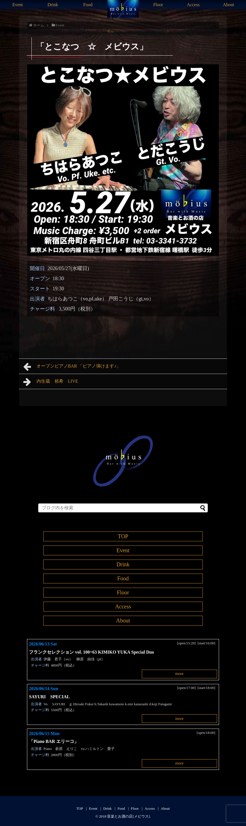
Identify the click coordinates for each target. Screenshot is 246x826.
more (179, 673)
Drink (52, 4)
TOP (123, 536)
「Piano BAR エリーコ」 (56, 741)
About (228, 4)
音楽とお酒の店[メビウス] (128, 816)
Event (17, 4)
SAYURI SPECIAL (49, 696)
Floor (158, 4)
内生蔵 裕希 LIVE (50, 381)
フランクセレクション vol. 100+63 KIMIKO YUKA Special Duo (91, 652)
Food (87, 4)
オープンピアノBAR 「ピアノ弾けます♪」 (72, 366)
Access (193, 4)
